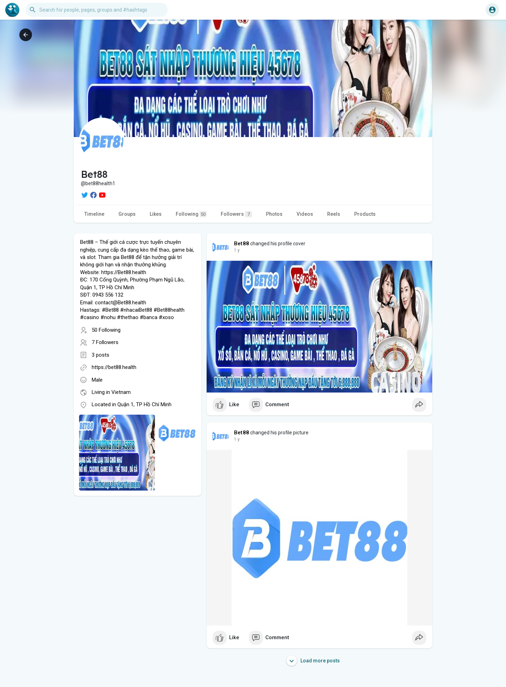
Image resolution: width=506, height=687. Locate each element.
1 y (237, 250)
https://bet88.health (114, 367)
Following (191, 214)
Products (365, 214)
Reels (333, 214)
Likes (156, 214)
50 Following (106, 330)
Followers (236, 214)
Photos (274, 214)
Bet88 (241, 243)
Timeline (94, 214)
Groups (127, 214)
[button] (97, 10)
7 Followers (105, 342)
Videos (305, 214)
